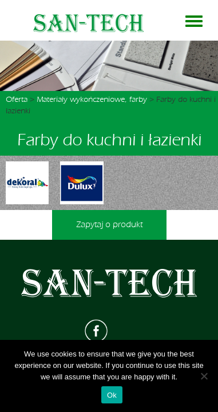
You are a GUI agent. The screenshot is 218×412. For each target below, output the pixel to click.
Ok (112, 395)
